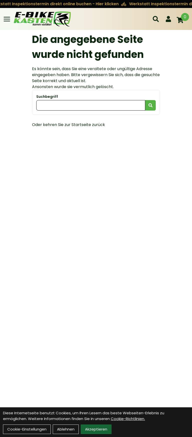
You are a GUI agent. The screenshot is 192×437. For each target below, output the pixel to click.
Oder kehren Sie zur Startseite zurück (68, 125)
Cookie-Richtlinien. (128, 418)
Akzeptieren (96, 429)
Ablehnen (65, 429)
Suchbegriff (47, 96)
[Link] (7, 19)
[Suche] (156, 19)
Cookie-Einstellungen (26, 429)
